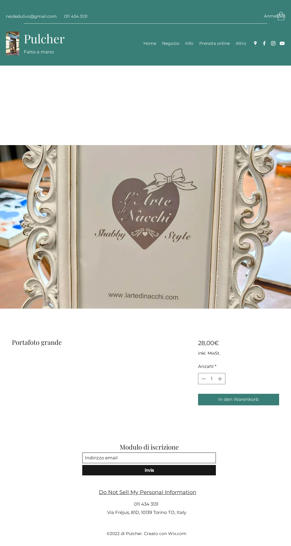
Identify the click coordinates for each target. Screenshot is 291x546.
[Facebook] (264, 43)
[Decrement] (203, 378)
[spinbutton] (211, 378)
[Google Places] (255, 43)
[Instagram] (273, 43)
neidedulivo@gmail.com (31, 16)
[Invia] (149, 470)
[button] (280, 16)
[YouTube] (282, 43)
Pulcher (44, 38)
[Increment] (220, 378)
